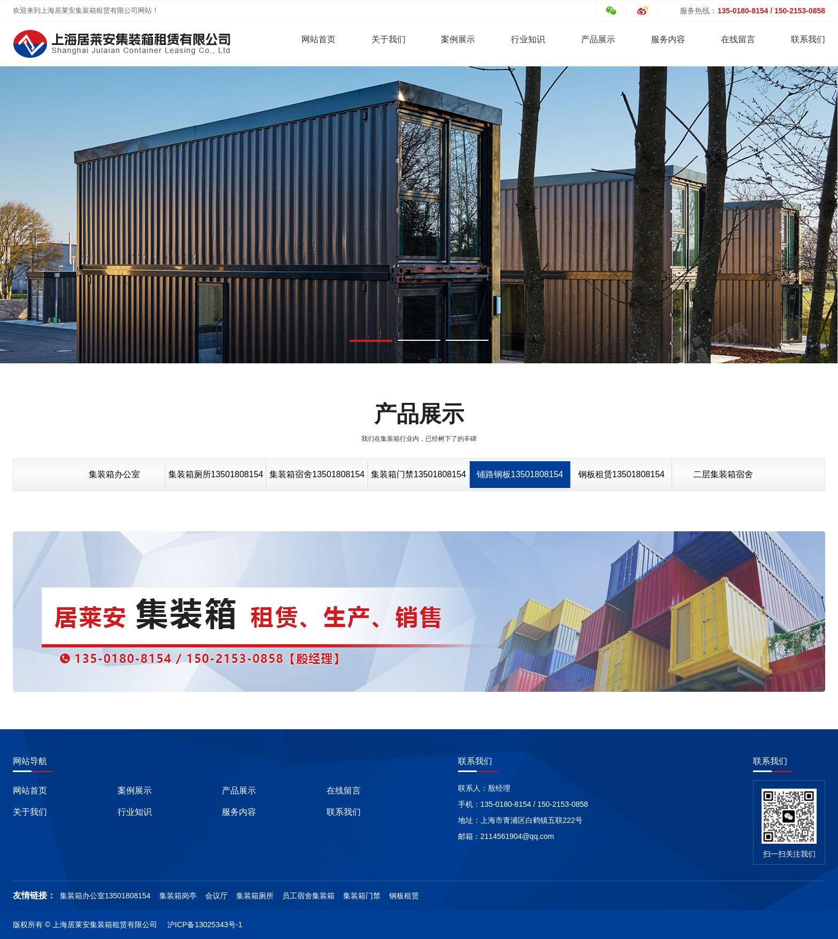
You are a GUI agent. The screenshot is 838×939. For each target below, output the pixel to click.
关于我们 (388, 39)
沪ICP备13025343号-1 (204, 924)
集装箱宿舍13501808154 (316, 474)
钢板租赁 (404, 895)
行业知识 (528, 39)
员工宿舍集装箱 (308, 895)
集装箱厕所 (255, 895)
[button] (371, 341)
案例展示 (458, 39)
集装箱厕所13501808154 (215, 474)
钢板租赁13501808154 (621, 474)
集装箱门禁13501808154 (418, 474)
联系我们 (808, 39)
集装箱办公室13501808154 (114, 479)
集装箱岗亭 (178, 895)
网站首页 (318, 39)
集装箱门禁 (362, 895)
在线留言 (738, 39)
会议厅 (216, 895)
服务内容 (668, 39)
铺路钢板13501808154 (520, 474)
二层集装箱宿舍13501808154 (723, 479)
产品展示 (598, 39)
